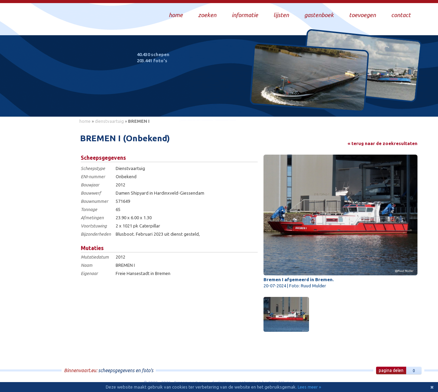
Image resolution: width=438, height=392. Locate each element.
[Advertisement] (44, 229)
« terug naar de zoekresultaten (382, 143)
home (85, 121)
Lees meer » (309, 386)
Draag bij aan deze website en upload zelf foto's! (361, 104)
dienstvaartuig (109, 121)
